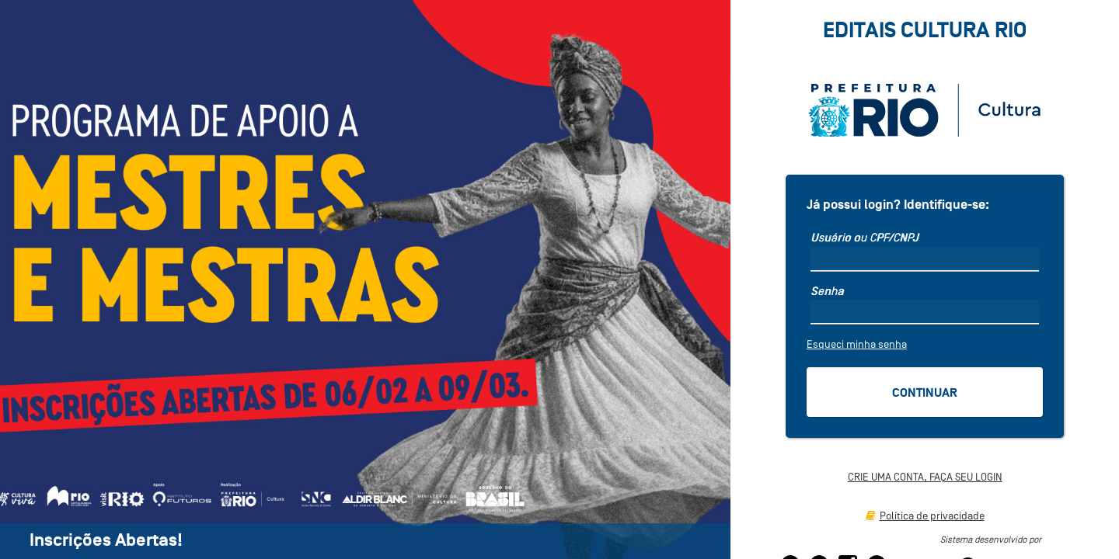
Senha (827, 291)
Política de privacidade (925, 515)
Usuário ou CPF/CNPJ (864, 238)
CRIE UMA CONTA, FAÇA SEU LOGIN (925, 476)
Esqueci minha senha (857, 344)
